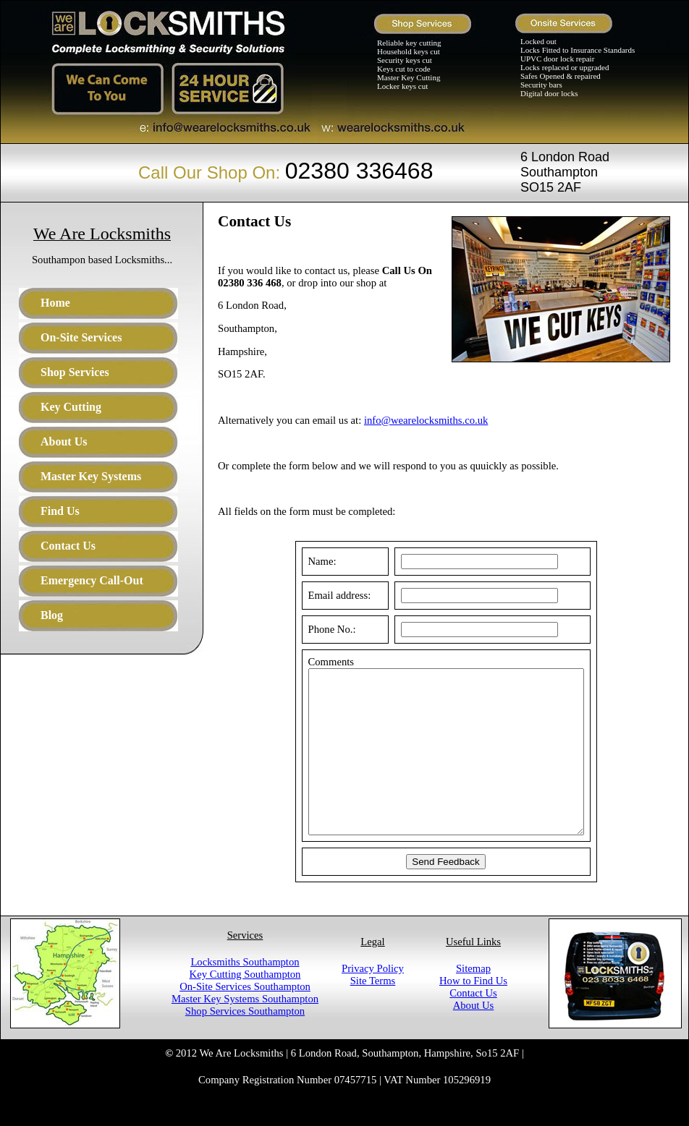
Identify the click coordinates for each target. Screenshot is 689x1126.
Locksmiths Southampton (244, 994)
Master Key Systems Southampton (245, 1031)
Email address (322, 595)
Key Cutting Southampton (245, 1006)
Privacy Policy (373, 1001)
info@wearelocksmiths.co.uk (426, 420)
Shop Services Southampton (245, 1043)
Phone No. (314, 629)
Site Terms (373, 1013)
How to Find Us (473, 1013)
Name (304, 561)
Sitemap (473, 1001)
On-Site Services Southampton (244, 1019)
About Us (473, 1038)
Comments (315, 662)
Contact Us (473, 1025)
